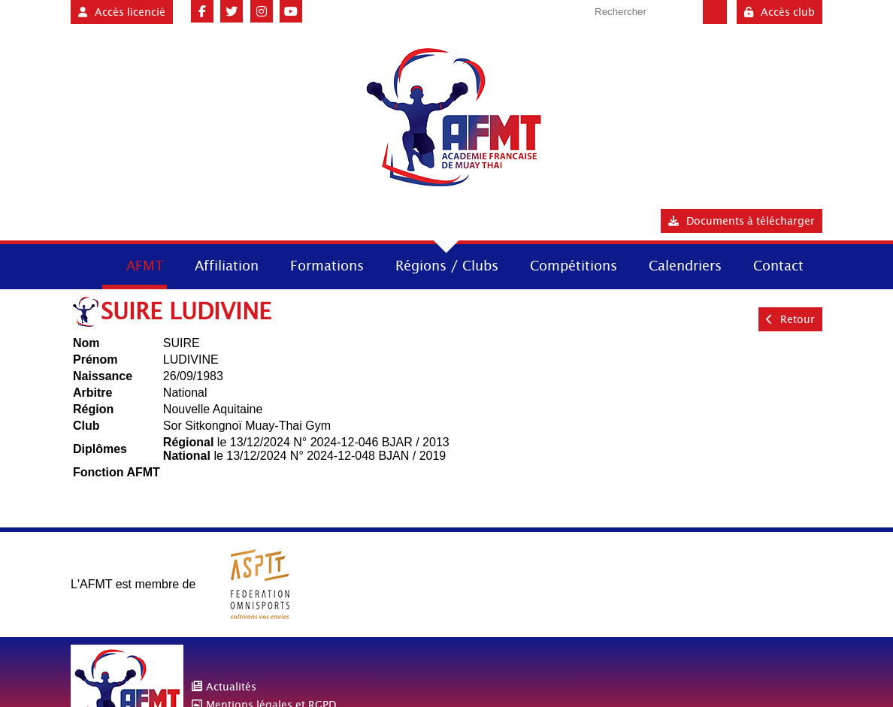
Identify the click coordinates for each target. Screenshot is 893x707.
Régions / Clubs (446, 265)
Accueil (84, 265)
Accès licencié (121, 12)
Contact (778, 265)
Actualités (231, 687)
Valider (715, 12)
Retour (790, 319)
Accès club (779, 12)
